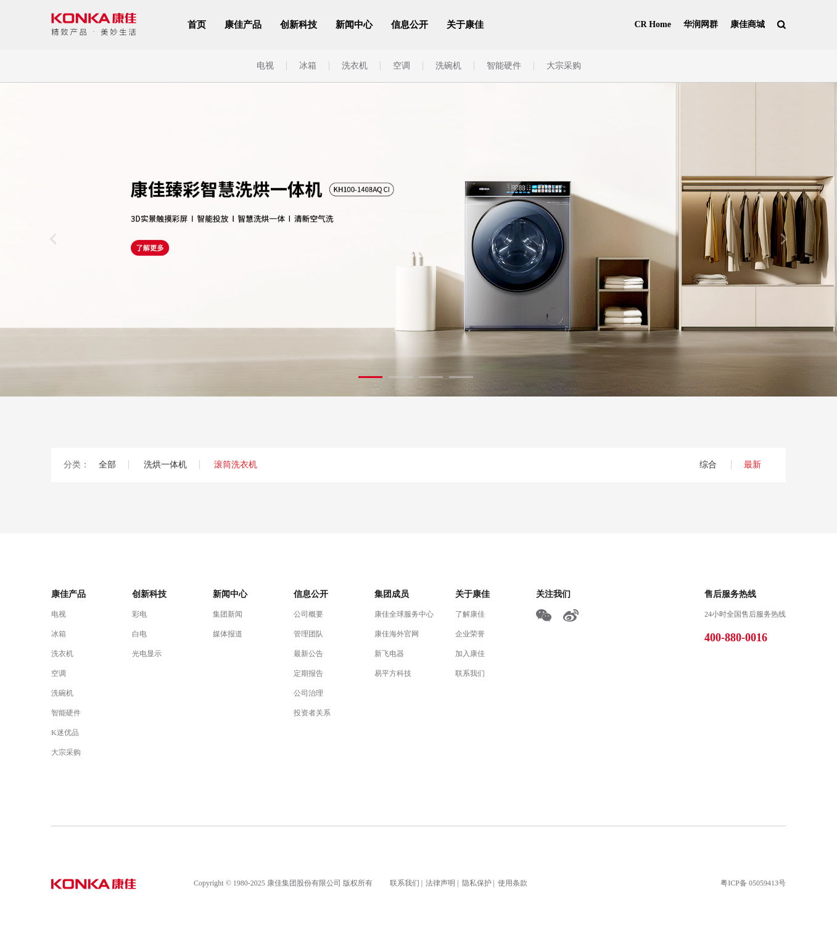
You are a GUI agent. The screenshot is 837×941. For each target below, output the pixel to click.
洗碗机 (448, 65)
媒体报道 (227, 634)
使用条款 (512, 883)
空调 (401, 65)
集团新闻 (227, 614)
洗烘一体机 (165, 464)
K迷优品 (65, 732)
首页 (197, 25)
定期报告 (308, 673)
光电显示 (147, 653)
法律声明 (440, 883)
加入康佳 (470, 653)
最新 (752, 464)
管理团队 (308, 634)
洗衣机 (355, 65)
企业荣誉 (470, 634)
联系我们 (470, 673)
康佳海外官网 (396, 634)
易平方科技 (392, 673)
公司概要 (308, 614)
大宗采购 (563, 65)
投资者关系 (312, 713)
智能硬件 (504, 65)
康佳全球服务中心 (404, 614)
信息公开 (409, 25)
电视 (265, 65)
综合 (709, 464)
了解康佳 (470, 614)
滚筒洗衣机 (235, 464)
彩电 (139, 614)
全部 (107, 464)
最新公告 (308, 653)
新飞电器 (389, 653)
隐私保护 (477, 883)
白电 (139, 634)
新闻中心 (354, 25)
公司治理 (308, 693)
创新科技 (298, 25)
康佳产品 (243, 25)
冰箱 (307, 65)
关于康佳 (465, 25)
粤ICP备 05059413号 (753, 883)
